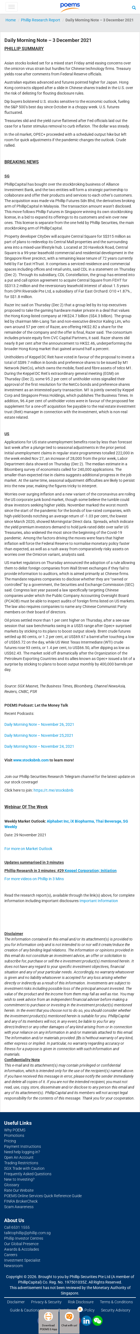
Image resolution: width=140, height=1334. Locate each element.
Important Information (98, 901)
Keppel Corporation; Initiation (91, 870)
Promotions (14, 1135)
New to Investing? (19, 1179)
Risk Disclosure (81, 1302)
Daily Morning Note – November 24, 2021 (39, 746)
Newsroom (13, 1266)
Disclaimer (16, 1302)
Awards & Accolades (21, 1249)
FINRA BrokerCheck (21, 1201)
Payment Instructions (22, 1146)
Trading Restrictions (21, 1163)
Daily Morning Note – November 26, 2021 (39, 724)
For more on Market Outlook (28, 848)
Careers (10, 1255)
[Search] (134, 7)
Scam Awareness (19, 1207)
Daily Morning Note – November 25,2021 (38, 735)
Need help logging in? (22, 1152)
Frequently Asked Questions (27, 1174)
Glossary (11, 1185)
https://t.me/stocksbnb (53, 790)
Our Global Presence (21, 1244)
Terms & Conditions (116, 1302)
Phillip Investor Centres (23, 1238)
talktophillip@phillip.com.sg (27, 1233)
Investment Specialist (22, 1260)
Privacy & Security (46, 1302)
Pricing (10, 1141)
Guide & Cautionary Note (31, 1310)
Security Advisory (115, 1310)
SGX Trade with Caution (24, 1168)
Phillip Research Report (40, 20)
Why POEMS (14, 1130)
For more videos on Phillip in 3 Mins (34, 879)
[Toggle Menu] (11, 7)
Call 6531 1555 (17, 1227)
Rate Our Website (19, 1190)
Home (11, 20)
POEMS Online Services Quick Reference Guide (43, 1196)
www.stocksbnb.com (31, 760)
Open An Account (19, 1157)
